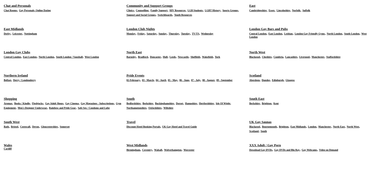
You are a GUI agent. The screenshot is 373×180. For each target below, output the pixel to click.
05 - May (172, 80)
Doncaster (155, 57)
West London (92, 57)
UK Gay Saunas (260, 122)
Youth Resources (183, 15)
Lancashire (291, 57)
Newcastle (183, 57)
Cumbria (278, 57)
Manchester (318, 57)
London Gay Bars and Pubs (268, 29)
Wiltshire (168, 107)
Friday (141, 33)
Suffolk (306, 10)
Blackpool (254, 57)
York (217, 57)
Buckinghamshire (164, 103)
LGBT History (212, 10)
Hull (165, 57)
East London (275, 33)
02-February (133, 80)
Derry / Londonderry (24, 80)
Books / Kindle (22, 103)
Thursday (173, 33)
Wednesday (207, 33)
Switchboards (165, 15)
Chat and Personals (17, 6)
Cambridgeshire (258, 10)
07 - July (196, 80)
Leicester (17, 33)
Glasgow (290, 80)
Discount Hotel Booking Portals (143, 126)
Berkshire (147, 103)
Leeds (172, 57)
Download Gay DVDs (260, 149)
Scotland (255, 75)
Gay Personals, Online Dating (35, 10)
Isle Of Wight (223, 103)
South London (351, 33)
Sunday (162, 33)
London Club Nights (140, 29)
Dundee (266, 80)
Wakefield (207, 57)
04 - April (161, 80)
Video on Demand (328, 149)
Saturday (151, 33)
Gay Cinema (72, 103)
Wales (8, 145)
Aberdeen (254, 80)
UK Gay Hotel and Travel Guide (179, 126)
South (130, 98)
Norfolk (296, 10)
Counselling (142, 10)
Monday (130, 33)
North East (134, 52)
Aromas (8, 103)
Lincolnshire (283, 10)
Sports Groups (230, 10)
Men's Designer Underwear (32, 107)
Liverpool (304, 57)
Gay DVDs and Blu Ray (287, 149)
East (252, 6)
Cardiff (8, 148)
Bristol (14, 126)
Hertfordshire (206, 103)
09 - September (225, 80)
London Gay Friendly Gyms (310, 33)
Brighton (266, 103)
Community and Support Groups (149, 6)
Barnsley (131, 57)
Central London (258, 33)
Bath (6, 126)
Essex (272, 10)
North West (257, 52)
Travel (130, 122)
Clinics (130, 10)
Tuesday (185, 33)
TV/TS (195, 33)
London (312, 126)
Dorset (179, 103)
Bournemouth (269, 126)
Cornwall (25, 126)
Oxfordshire (154, 107)
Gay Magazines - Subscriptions (97, 103)
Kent (276, 103)
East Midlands (14, 29)
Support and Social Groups (140, 15)
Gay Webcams (309, 149)
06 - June (184, 80)
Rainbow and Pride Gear (62, 107)
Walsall (158, 149)
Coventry (147, 149)
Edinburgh (278, 80)
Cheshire (266, 57)
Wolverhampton (172, 149)
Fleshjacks (37, 103)
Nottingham (30, 33)
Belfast (7, 80)
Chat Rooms (10, 10)
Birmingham (133, 149)
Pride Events (135, 75)
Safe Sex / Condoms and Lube (94, 107)
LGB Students (195, 10)
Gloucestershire (49, 126)
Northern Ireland (16, 75)
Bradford (143, 57)
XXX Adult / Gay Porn (265, 145)
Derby (7, 33)
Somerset (65, 126)
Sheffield (195, 57)
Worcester (189, 149)
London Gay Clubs (17, 52)
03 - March (148, 80)
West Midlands (136, 145)
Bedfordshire (133, 103)
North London (334, 33)
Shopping (10, 98)
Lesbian (288, 33)
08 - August (208, 80)
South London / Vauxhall (69, 57)
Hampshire (191, 103)
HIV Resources (177, 10)
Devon (35, 126)
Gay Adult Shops (54, 103)
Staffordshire (333, 57)
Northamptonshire (136, 107)
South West (12, 122)
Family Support (158, 10)
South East (256, 98)
